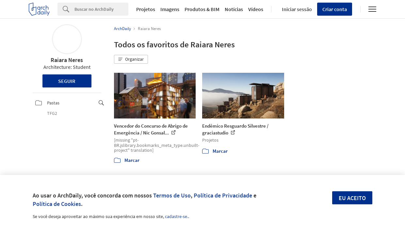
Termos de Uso (172, 195)
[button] (131, 59)
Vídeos (255, 9)
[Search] (101, 9)
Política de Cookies (57, 204)
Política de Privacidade (223, 195)
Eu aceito (352, 198)
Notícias (234, 9)
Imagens (169, 9)
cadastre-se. (176, 216)
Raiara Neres (67, 60)
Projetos (145, 9)
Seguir (66, 81)
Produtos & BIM (202, 9)
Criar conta (334, 9)
